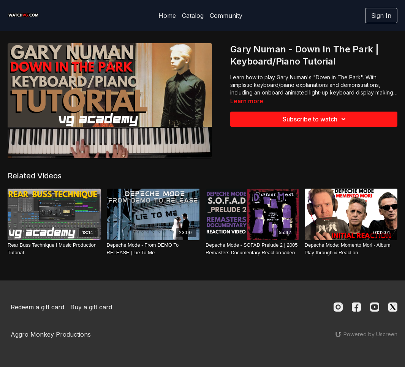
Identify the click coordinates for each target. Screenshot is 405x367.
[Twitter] (392, 307)
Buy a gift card (91, 307)
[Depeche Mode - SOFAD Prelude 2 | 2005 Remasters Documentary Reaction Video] (252, 248)
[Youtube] (374, 307)
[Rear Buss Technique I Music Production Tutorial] (54, 248)
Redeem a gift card (37, 307)
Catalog (193, 15)
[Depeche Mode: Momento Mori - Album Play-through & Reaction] (351, 248)
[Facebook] (356, 307)
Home (167, 15)
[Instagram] (338, 307)
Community (226, 15)
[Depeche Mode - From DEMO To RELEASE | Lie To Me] (153, 248)
